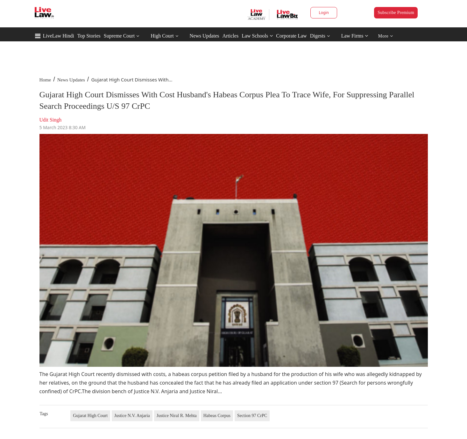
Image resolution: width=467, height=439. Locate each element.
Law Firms (354, 35)
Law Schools (257, 35)
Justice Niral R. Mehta (177, 415)
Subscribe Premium (396, 12)
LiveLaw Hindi (58, 35)
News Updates (204, 35)
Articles (230, 35)
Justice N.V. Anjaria (132, 415)
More (385, 36)
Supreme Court (119, 35)
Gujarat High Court (90, 415)
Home (45, 79)
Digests (317, 35)
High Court (162, 35)
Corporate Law (291, 35)
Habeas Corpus (216, 415)
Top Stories (89, 35)
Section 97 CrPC (252, 415)
